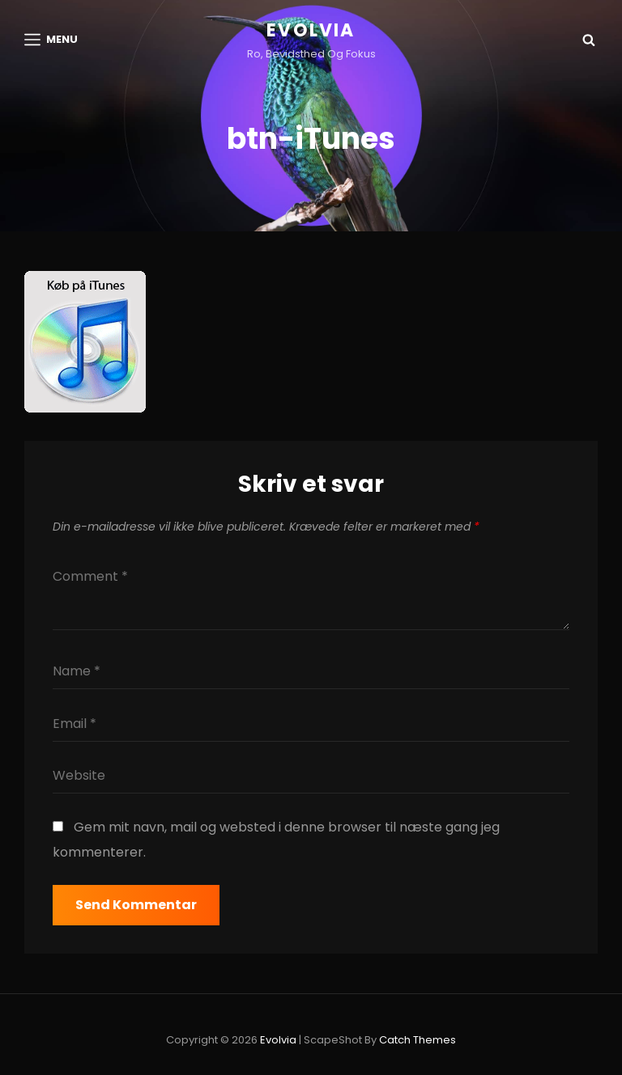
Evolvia (310, 30)
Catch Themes (417, 1039)
